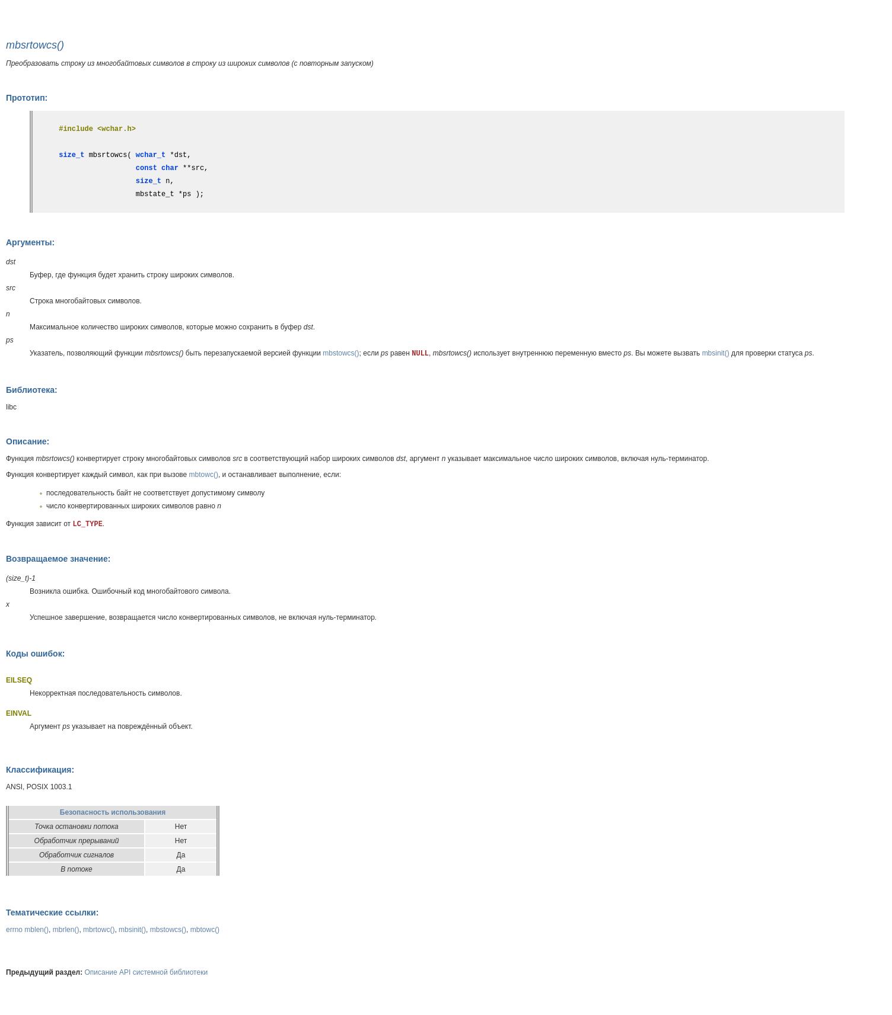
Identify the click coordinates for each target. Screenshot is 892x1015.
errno (14, 930)
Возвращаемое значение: (58, 558)
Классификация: (40, 769)
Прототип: (26, 98)
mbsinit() (715, 353)
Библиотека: (32, 390)
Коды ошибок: (35, 653)
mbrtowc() (98, 930)
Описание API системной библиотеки (146, 972)
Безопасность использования (112, 812)
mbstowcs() (341, 353)
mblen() (36, 930)
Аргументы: (30, 242)
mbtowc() (203, 474)
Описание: (27, 441)
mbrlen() (66, 930)
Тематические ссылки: (52, 912)
